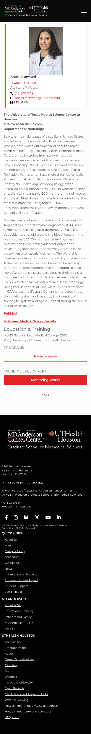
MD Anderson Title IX (19, 622)
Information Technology (21, 574)
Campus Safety (15, 551)
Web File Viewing (17, 700)
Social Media (13, 591)
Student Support (16, 586)
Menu (84, 11)
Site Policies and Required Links (26, 694)
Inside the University (19, 682)
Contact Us (12, 562)
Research (11, 628)
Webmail (11, 676)
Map (8, 545)
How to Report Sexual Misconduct (28, 711)
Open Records (14, 688)
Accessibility (13, 642)
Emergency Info (16, 648)
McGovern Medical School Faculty (30, 321)
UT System (12, 717)
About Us (11, 539)
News (8, 568)
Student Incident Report (21, 580)
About (9, 653)
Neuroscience (45, 356)
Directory (11, 665)
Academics (12, 557)
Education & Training (19, 611)
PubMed (10, 313)
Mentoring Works (45, 380)
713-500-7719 (24, 93)
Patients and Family (18, 617)
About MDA (13, 605)
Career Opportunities (19, 659)
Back (46, 395)
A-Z (7, 671)
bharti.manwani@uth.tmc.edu (37, 98)
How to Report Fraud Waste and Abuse (31, 705)
